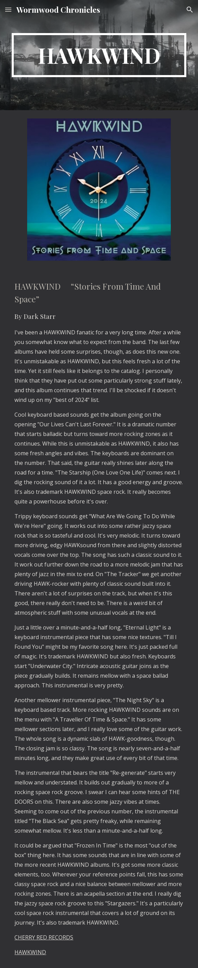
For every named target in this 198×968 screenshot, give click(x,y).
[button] (8, 9)
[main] (99, 55)
